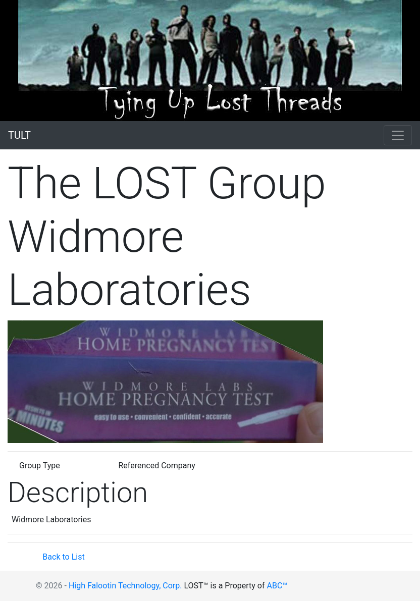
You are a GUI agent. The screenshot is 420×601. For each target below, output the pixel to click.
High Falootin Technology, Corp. (125, 585)
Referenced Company (157, 465)
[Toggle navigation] (398, 135)
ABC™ (277, 585)
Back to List (63, 557)
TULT (19, 135)
